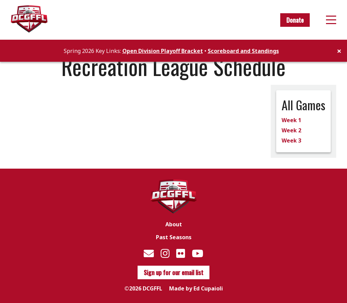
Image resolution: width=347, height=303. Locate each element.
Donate (295, 20)
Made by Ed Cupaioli (196, 288)
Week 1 (291, 120)
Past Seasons (173, 237)
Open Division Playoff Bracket (162, 51)
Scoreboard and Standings (243, 51)
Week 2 (291, 130)
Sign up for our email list (173, 272)
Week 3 (291, 140)
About (173, 224)
